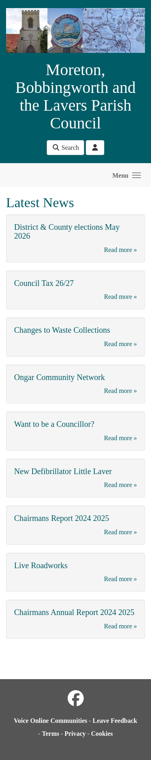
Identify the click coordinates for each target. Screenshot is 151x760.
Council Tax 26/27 (44, 283)
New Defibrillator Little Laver (63, 471)
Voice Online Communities (50, 720)
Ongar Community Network (59, 377)
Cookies (102, 733)
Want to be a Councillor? (54, 424)
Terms (50, 733)
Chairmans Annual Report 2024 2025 (74, 612)
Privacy (74, 733)
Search (65, 147)
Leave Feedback (115, 720)
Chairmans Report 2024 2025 (61, 518)
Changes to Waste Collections (62, 329)
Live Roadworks (41, 565)
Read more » (120, 249)
